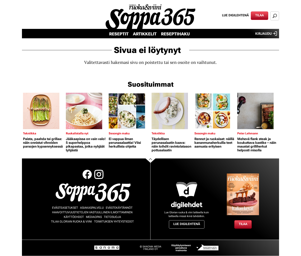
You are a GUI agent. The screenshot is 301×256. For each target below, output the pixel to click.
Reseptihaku (175, 33)
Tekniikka (29, 133)
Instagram (98, 174)
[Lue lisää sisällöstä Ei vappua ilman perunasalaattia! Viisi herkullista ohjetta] (129, 111)
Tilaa (259, 15)
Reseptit (119, 33)
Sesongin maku (119, 133)
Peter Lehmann (247, 133)
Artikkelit (145, 33)
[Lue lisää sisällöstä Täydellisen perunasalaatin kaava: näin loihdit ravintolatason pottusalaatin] (172, 111)
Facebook (87, 174)
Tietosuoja (112, 217)
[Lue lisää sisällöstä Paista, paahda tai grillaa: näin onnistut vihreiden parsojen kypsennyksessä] (43, 111)
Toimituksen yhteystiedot (114, 221)
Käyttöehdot (74, 217)
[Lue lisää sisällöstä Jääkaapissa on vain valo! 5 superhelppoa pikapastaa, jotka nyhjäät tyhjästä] (86, 111)
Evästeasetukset (65, 207)
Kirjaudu (266, 33)
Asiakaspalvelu (92, 207)
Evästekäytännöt (119, 207)
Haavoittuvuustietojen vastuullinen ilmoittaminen (92, 212)
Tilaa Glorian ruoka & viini (71, 221)
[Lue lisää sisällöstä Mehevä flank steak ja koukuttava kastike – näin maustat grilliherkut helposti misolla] (257, 111)
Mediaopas (94, 217)
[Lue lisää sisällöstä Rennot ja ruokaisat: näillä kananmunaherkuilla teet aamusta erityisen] (214, 111)
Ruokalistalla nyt (77, 133)
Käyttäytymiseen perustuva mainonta (181, 248)
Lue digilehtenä (235, 15)
